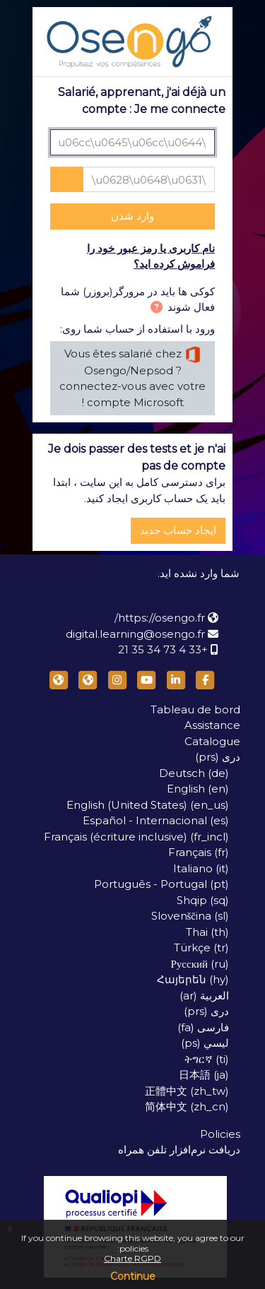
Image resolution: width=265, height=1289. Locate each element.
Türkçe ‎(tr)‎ (201, 947)
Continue (132, 1276)
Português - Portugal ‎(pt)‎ (161, 884)
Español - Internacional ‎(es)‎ (156, 820)
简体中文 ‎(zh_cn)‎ (187, 1106)
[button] (154, 308)
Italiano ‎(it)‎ (201, 868)
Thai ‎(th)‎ (207, 932)
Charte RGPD (132, 1258)
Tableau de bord (195, 709)
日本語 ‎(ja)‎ (204, 1074)
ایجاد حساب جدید (178, 530)
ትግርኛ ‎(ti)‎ (206, 1059)
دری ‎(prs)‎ (217, 757)
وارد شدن (132, 215)
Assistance (212, 725)
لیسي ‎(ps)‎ (205, 1043)
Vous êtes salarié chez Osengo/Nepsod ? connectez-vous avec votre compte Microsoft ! (132, 377)
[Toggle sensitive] (66, 180)
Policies (220, 1134)
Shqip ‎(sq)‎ (203, 900)
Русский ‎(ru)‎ (200, 963)
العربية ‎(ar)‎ (204, 995)
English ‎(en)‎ (198, 788)
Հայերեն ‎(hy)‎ (193, 979)
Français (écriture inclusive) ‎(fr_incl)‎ (136, 836)
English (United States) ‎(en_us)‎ (147, 805)
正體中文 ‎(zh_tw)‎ (187, 1091)
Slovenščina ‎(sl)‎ (190, 915)
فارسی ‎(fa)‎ (203, 1027)
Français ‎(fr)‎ (198, 852)
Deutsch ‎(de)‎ (194, 773)
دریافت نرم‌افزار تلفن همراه (179, 1149)
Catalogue (212, 741)
